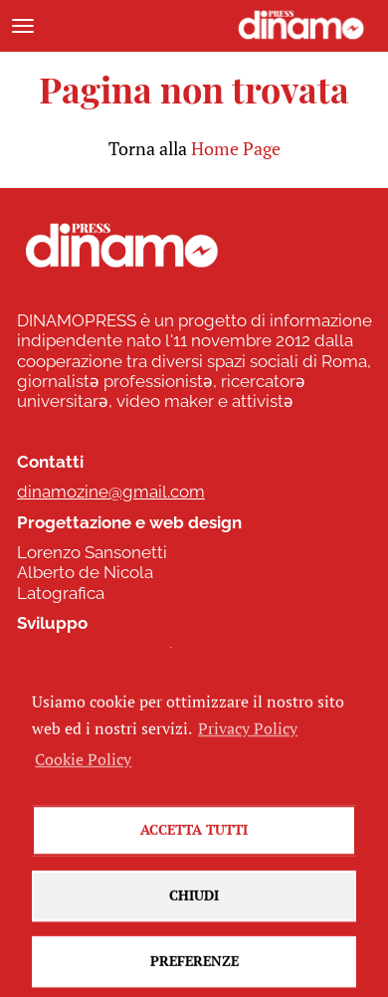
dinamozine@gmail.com (111, 491)
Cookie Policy (83, 774)
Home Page (236, 148)
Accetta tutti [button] (194, 845)
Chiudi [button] (194, 910)
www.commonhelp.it (98, 654)
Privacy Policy (247, 744)
